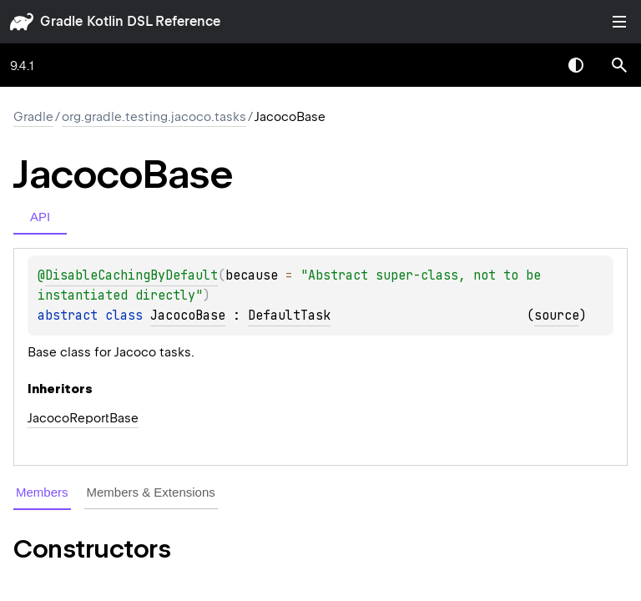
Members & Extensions (151, 492)
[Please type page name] (619, 65)
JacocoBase (187, 315)
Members (42, 492)
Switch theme (576, 65)
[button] (619, 65)
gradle (61, 21)
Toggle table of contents (619, 21)
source (556, 315)
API (40, 217)
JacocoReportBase (83, 418)
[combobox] (532, 65)
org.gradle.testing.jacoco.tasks (154, 116)
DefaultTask (289, 315)
